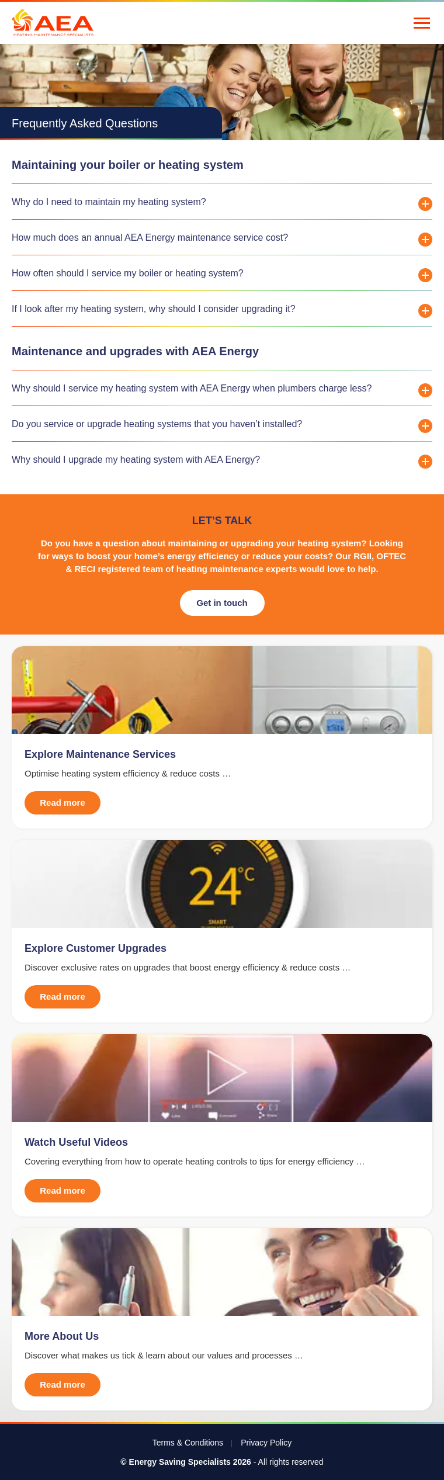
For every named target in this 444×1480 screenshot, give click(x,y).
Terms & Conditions (187, 1442)
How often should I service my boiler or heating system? (128, 273)
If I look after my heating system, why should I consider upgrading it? (154, 309)
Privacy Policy (266, 1442)
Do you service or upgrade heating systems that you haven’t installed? (157, 424)
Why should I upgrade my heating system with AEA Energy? (136, 460)
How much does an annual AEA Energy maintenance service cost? (150, 237)
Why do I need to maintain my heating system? (109, 202)
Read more (62, 802)
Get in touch (222, 603)
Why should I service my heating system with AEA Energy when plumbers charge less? (192, 388)
